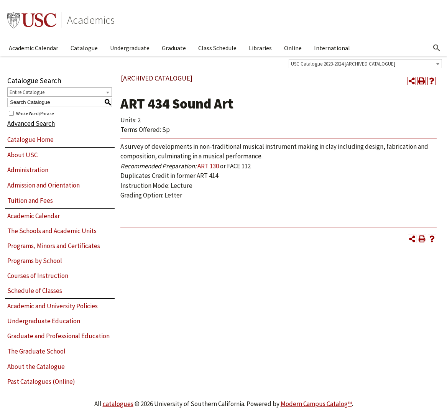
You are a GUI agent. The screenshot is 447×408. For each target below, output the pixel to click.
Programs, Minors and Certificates (53, 246)
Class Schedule (217, 48)
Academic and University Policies (52, 306)
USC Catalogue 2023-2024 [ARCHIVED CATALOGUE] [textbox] (343, 64)
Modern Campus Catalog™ (316, 404)
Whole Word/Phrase (35, 113)
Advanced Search (31, 123)
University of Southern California (31, 20)
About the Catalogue (36, 366)
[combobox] (365, 63)
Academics (91, 20)
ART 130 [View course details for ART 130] (208, 166)
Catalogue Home (30, 139)
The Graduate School (36, 351)
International (332, 48)
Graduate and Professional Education (58, 336)
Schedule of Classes (34, 290)
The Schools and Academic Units (52, 231)
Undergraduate (130, 48)
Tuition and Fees (30, 200)
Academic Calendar (33, 48)
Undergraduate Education (43, 321)
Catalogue (84, 48)
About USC (22, 155)
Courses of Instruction (37, 275)
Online (293, 48)
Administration (27, 170)
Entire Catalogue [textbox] (27, 92)
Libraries (260, 48)
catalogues (118, 404)
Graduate (174, 48)
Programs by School (34, 261)
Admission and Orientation (43, 185)
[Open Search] (436, 48)
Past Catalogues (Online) (41, 381)
